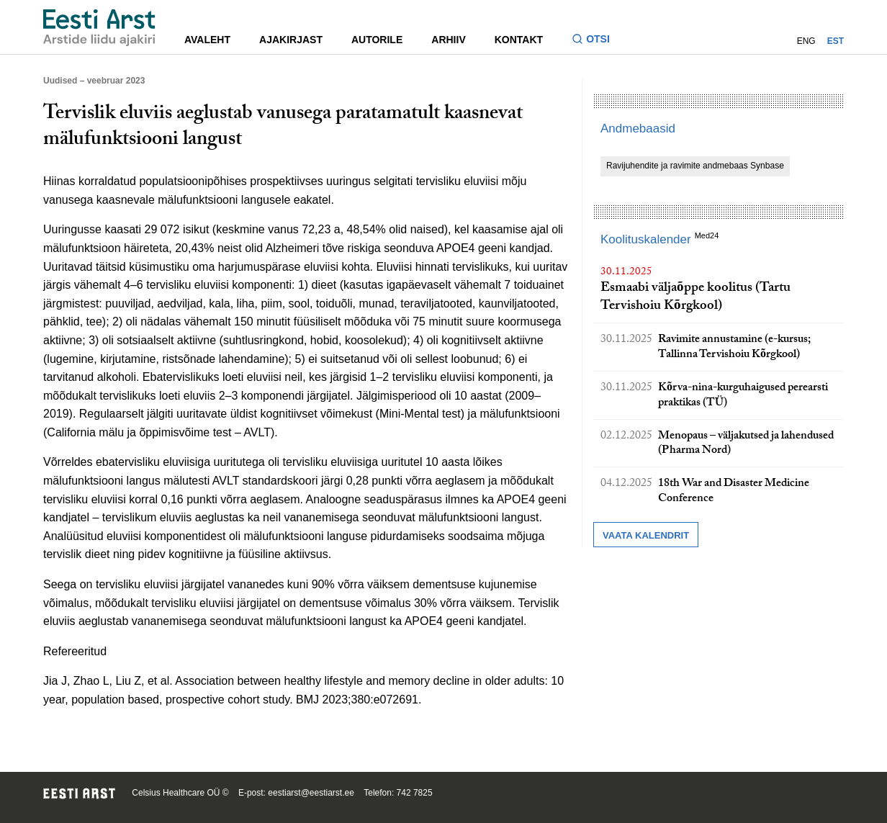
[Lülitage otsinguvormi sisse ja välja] (596, 40)
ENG (806, 41)
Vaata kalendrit (646, 535)
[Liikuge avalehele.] (99, 28)
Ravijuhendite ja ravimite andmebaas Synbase (695, 166)
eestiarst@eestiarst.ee (311, 793)
